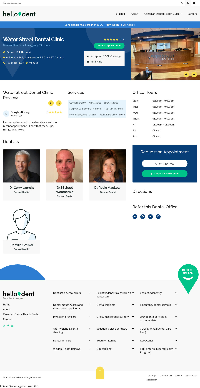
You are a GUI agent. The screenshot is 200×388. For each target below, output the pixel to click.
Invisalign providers (64, 316)
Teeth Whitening (106, 340)
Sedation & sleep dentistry (112, 328)
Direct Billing (104, 349)
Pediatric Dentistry (108, 114)
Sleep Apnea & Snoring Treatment (85, 108)
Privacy (178, 375)
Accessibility (152, 379)
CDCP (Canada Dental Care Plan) (155, 330)
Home (6, 304)
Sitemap (152, 375)
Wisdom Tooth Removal (67, 349)
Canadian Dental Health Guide (162, 14)
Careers (192, 14)
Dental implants (106, 305)
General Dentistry (77, 102)
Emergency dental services (155, 305)
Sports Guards (111, 102)
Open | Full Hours (17, 52)
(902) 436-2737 (13, 62)
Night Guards (95, 102)
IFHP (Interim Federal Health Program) (156, 350)
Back (120, 13)
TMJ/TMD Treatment (114, 108)
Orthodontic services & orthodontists (153, 318)
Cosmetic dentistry (151, 293)
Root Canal (146, 340)
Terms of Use (166, 375)
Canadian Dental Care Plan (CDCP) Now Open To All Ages (99, 24)
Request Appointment (109, 45)
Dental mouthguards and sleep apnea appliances (68, 306)
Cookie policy (191, 375)
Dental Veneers (62, 340)
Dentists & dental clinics (67, 293)
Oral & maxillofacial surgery (113, 316)
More (21, 129)
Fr (182, 3)
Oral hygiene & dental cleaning (65, 330)
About (134, 14)
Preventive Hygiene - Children (82, 114)
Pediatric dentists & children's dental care (114, 294)
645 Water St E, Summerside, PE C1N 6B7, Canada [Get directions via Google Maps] (33, 57)
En (188, 3)
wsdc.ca (32, 62)
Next (194, 74)
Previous (186, 74)
